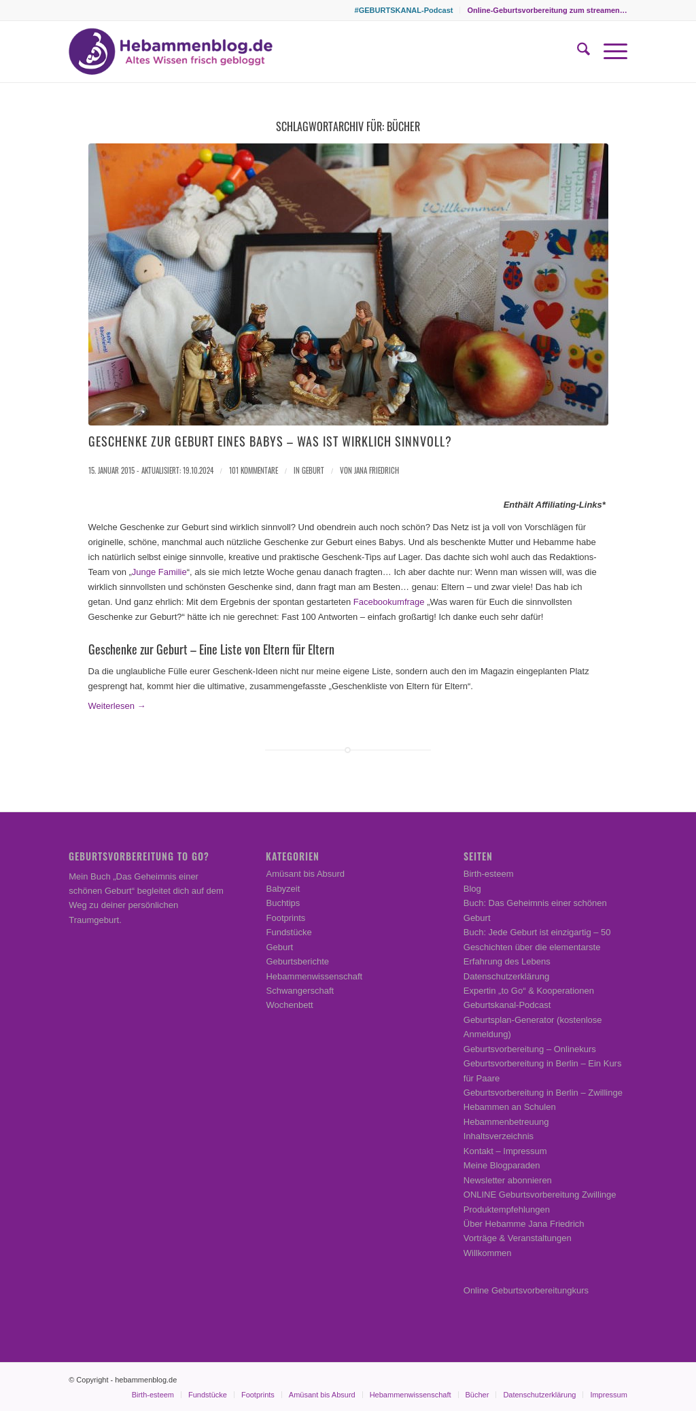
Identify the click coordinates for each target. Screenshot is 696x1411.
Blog (472, 889)
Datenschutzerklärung (506, 976)
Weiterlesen (117, 706)
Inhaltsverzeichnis (499, 1136)
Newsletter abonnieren (508, 1180)
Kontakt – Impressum (505, 1151)
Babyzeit (283, 889)
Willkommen (488, 1253)
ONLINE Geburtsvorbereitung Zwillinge (540, 1194)
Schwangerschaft (300, 991)
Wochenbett (289, 1005)
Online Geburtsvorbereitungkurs (526, 1290)
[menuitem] (404, 10)
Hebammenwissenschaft (314, 976)
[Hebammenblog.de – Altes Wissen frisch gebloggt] (171, 51)
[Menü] (608, 51)
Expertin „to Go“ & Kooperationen (529, 991)
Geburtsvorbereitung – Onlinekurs (530, 1049)
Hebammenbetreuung (506, 1122)
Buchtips (283, 903)
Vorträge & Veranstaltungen (518, 1238)
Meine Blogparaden (502, 1165)
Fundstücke (288, 932)
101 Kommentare (253, 470)
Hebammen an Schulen (510, 1107)
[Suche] (576, 51)
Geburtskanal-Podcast (507, 1005)
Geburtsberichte (297, 961)
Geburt (313, 470)
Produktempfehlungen (507, 1209)
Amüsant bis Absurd (305, 874)
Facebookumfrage (389, 602)
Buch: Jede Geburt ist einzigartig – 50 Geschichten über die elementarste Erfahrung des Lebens (537, 946)
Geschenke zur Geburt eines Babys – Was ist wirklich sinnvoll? (270, 441)
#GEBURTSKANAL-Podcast (404, 10)
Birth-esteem (489, 874)
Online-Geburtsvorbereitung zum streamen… (547, 10)
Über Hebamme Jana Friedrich (524, 1224)
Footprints (285, 918)
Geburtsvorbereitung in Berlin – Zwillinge (543, 1092)
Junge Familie (159, 572)
